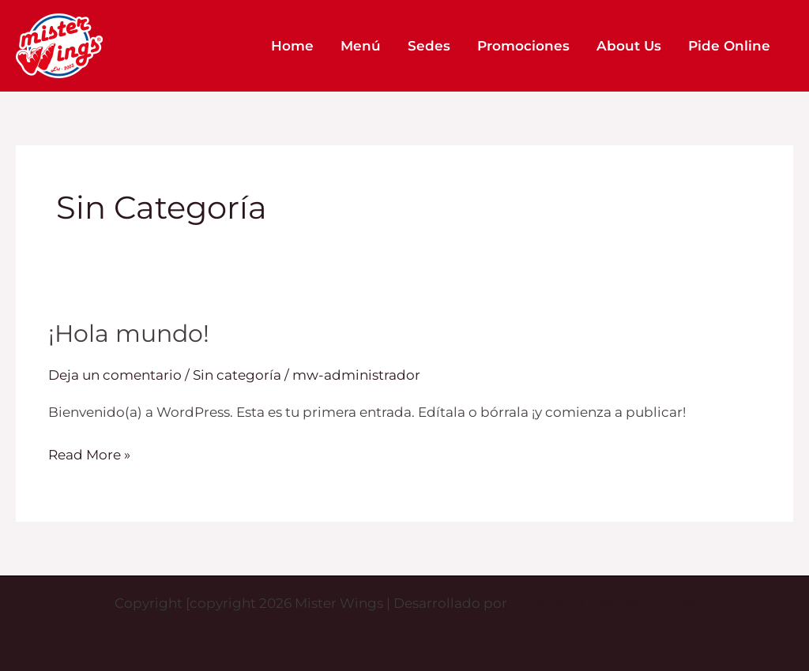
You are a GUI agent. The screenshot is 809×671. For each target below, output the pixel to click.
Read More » (89, 453)
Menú (361, 46)
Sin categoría (237, 375)
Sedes (429, 46)
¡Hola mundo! (128, 333)
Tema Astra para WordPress (602, 603)
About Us (628, 46)
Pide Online (729, 46)
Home (292, 46)
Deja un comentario (115, 375)
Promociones (523, 46)
